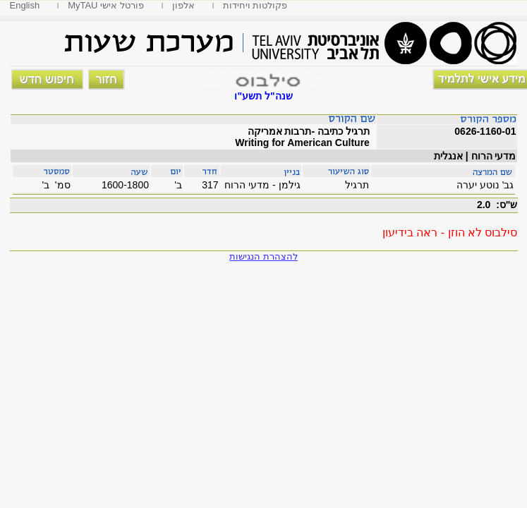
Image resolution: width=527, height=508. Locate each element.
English (25, 5)
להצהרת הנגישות (263, 256)
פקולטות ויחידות (255, 5)
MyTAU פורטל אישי (106, 5)
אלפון (183, 5)
